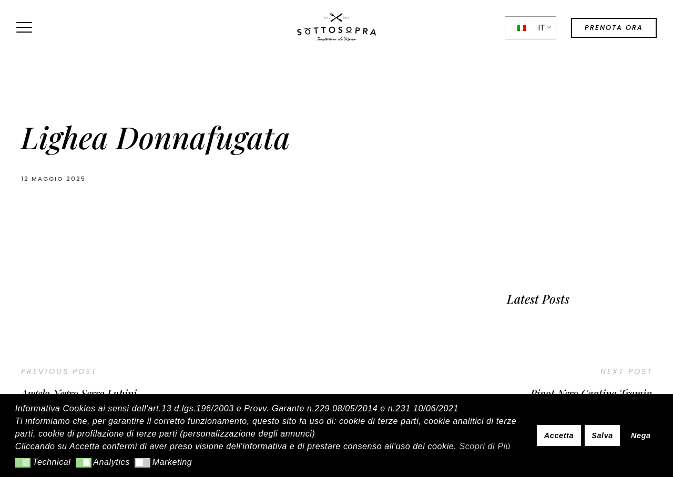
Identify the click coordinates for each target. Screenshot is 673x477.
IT (531, 28)
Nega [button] (641, 435)
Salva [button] (602, 435)
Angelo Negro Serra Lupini (79, 393)
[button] (22, 463)
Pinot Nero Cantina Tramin (591, 393)
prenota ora (614, 27)
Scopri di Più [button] (485, 446)
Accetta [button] (559, 435)
